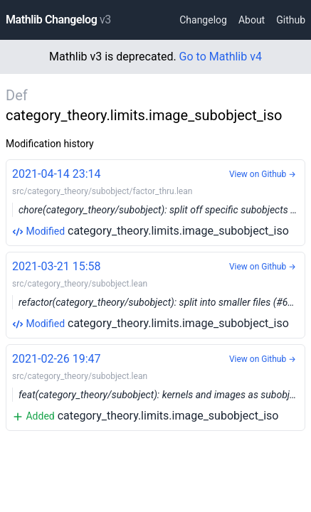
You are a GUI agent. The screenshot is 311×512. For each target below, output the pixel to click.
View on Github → (262, 174)
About (251, 20)
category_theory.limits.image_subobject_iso (158, 202)
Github (290, 20)
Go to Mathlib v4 (220, 56)
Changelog (203, 20)
